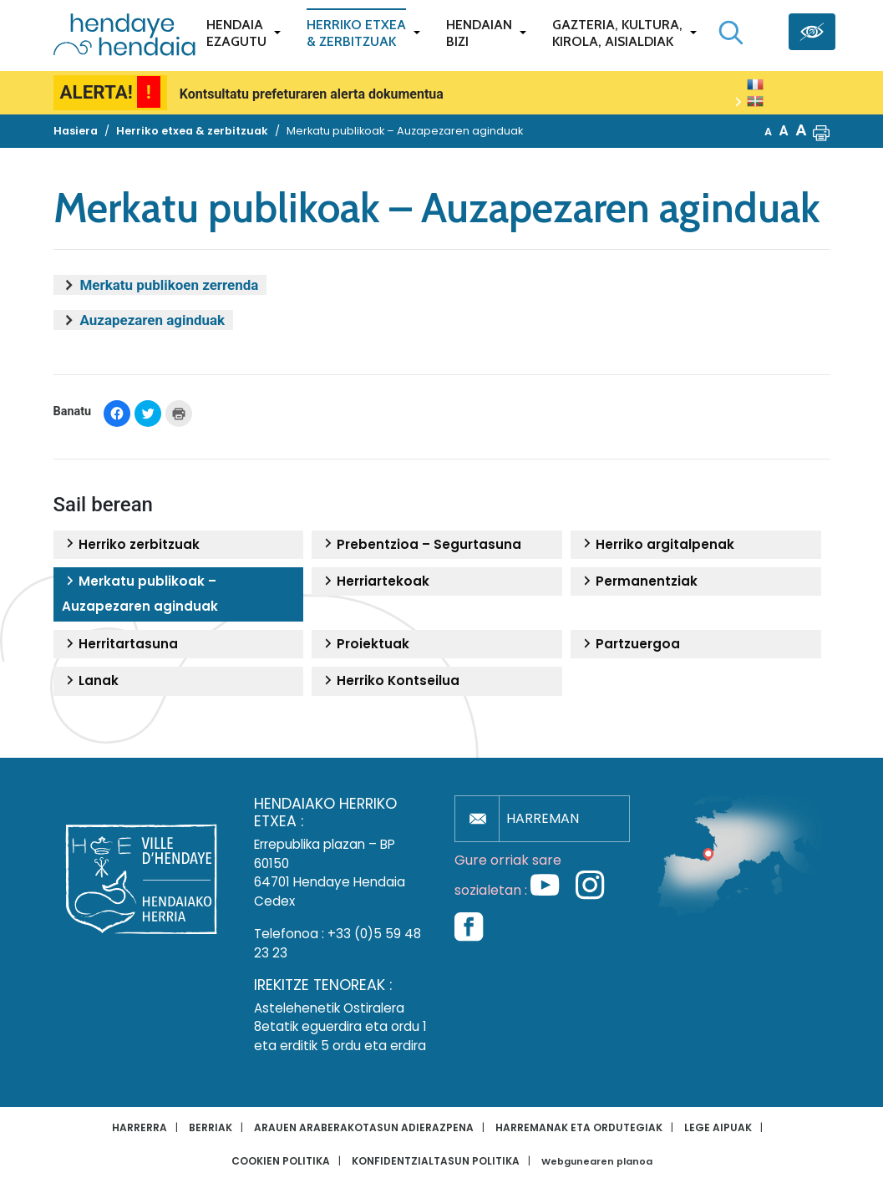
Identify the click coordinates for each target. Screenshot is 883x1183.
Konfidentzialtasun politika (436, 1161)
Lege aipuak (718, 1127)
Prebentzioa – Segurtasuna (420, 545)
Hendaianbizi (479, 33)
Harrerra (139, 1127)
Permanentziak (638, 581)
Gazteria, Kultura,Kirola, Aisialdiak (617, 33)
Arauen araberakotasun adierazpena (364, 1127)
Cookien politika (280, 1161)
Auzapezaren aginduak (153, 320)
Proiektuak (364, 644)
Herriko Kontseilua (389, 681)
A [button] (768, 131)
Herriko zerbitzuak (131, 545)
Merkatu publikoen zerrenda (169, 285)
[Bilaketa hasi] (731, 32)
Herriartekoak (374, 581)
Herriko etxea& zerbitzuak (356, 33)
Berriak (210, 1127)
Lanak (90, 681)
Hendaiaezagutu (236, 33)
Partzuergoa (629, 644)
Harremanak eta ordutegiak (578, 1127)
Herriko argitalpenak (656, 545)
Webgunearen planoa (596, 1161)
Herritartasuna (120, 644)
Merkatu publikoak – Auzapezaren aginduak (140, 593)
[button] (821, 131)
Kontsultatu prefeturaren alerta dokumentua (312, 94)
